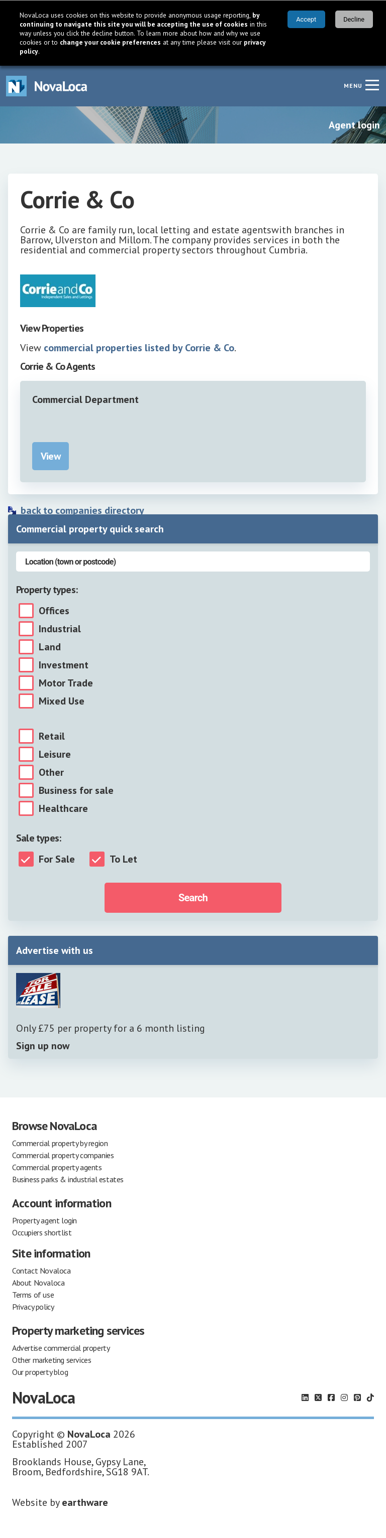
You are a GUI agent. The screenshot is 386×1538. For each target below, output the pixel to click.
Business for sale (76, 790)
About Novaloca (38, 1283)
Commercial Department (85, 399)
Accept (306, 19)
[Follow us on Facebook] (331, 1397)
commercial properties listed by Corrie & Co (139, 347)
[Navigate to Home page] (46, 86)
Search (193, 898)
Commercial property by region (60, 1143)
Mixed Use (61, 701)
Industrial (60, 628)
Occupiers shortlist (41, 1232)
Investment (63, 664)
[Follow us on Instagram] (344, 1397)
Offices (54, 610)
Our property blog (40, 1372)
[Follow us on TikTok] (370, 1397)
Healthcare (63, 808)
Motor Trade (66, 682)
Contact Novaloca (41, 1271)
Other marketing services (51, 1360)
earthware (85, 1502)
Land (50, 646)
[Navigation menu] (372, 85)
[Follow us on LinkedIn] (305, 1397)
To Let (123, 859)
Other (51, 772)
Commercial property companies (63, 1155)
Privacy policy (33, 1307)
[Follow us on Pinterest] (357, 1397)
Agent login (354, 124)
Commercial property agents (57, 1167)
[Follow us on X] (318, 1397)
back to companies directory (82, 510)
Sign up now (42, 1045)
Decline (353, 19)
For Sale (57, 859)
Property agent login (44, 1220)
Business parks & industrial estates (68, 1179)
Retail (52, 736)
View (50, 456)
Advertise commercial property (61, 1348)
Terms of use (33, 1295)
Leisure (55, 754)
